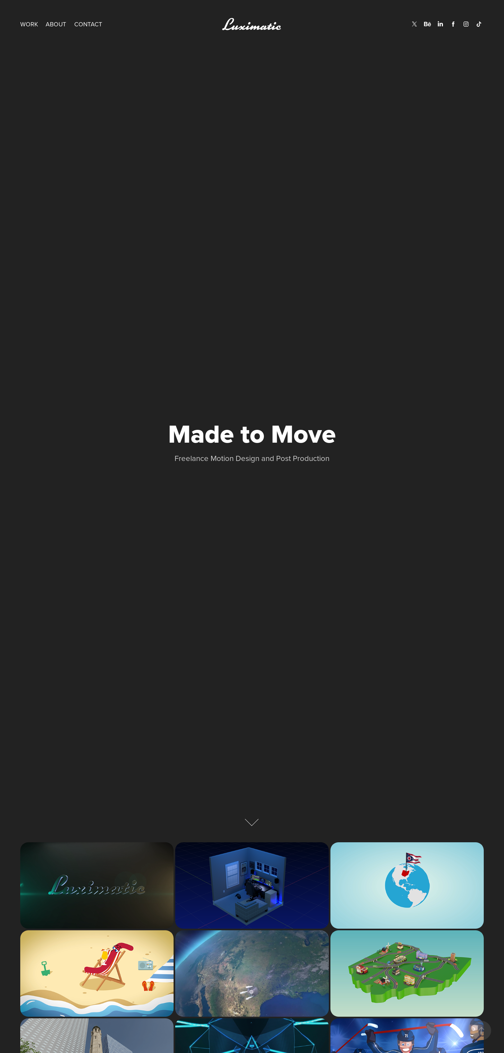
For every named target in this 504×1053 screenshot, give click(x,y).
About (56, 24)
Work (29, 24)
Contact (88, 24)
